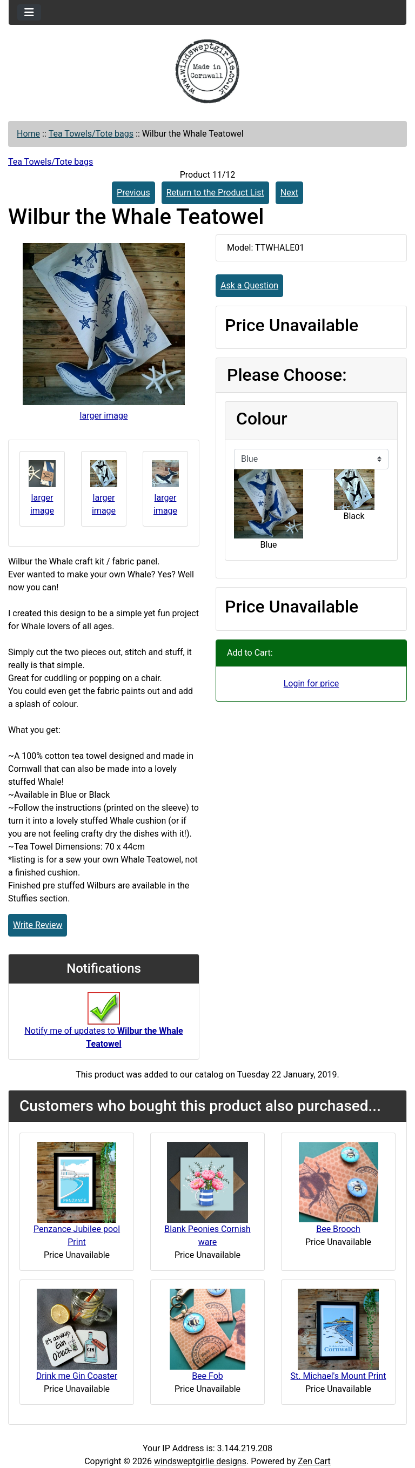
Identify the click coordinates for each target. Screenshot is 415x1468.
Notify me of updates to (103, 1025)
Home (28, 134)
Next (289, 192)
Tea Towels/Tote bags (91, 134)
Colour (261, 418)
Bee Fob (207, 1376)
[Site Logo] (207, 71)
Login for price (311, 683)
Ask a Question (249, 285)
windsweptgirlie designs (200, 1461)
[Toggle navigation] (29, 12)
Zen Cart (314, 1461)
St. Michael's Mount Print (338, 1376)
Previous (133, 192)
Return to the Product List (215, 192)
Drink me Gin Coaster (76, 1376)
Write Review (37, 925)
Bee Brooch (338, 1229)
